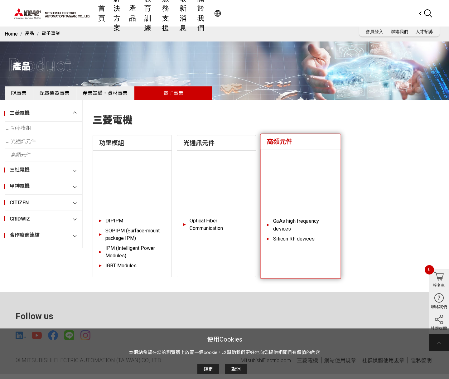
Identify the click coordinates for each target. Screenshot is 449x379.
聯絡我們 (399, 31)
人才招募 (424, 31)
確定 (208, 369)
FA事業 (22, 95)
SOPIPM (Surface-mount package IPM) (132, 238)
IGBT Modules (121, 269)
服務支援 (262, 13)
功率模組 (25, 132)
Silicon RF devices (294, 242)
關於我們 (319, 13)
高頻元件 (25, 163)
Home (11, 34)
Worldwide (403, 13)
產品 (210, 13)
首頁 (164, 13)
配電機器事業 (65, 95)
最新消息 (291, 13)
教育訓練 (233, 13)
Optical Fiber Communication (206, 228)
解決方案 (187, 13)
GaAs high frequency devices (296, 229)
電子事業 (52, 34)
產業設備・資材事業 (123, 95)
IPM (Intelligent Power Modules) (130, 255)
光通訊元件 (27, 148)
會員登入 (374, 31)
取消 (236, 369)
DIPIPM (114, 224)
